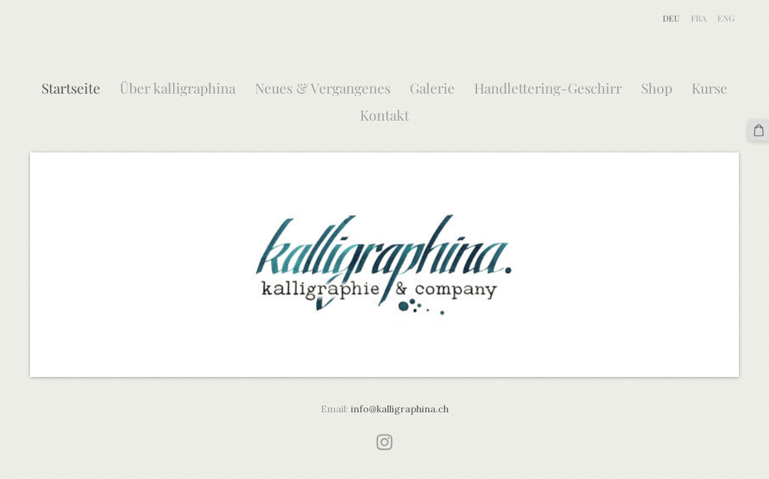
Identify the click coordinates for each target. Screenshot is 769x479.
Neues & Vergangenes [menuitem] (323, 88)
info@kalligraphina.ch (400, 409)
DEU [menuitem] (671, 18)
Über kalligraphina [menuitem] (178, 88)
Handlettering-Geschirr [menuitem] (548, 88)
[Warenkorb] (759, 130)
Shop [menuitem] (656, 88)
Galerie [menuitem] (432, 88)
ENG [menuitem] (726, 18)
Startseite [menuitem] (70, 88)
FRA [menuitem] (699, 18)
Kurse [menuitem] (709, 88)
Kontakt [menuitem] (384, 115)
